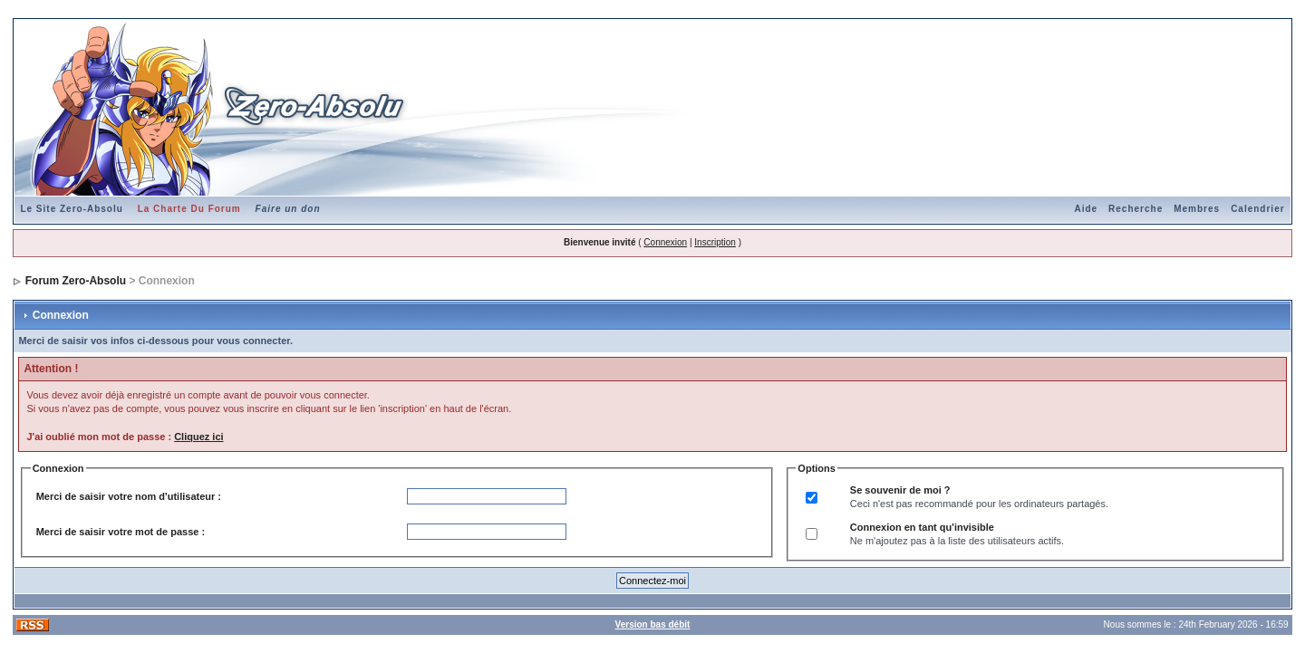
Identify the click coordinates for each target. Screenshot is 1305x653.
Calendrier (1257, 209)
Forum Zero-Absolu (75, 280)
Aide (1085, 209)
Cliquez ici (198, 436)
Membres (1197, 209)
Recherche (1135, 209)
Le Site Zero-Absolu (71, 209)
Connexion (665, 242)
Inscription (715, 242)
